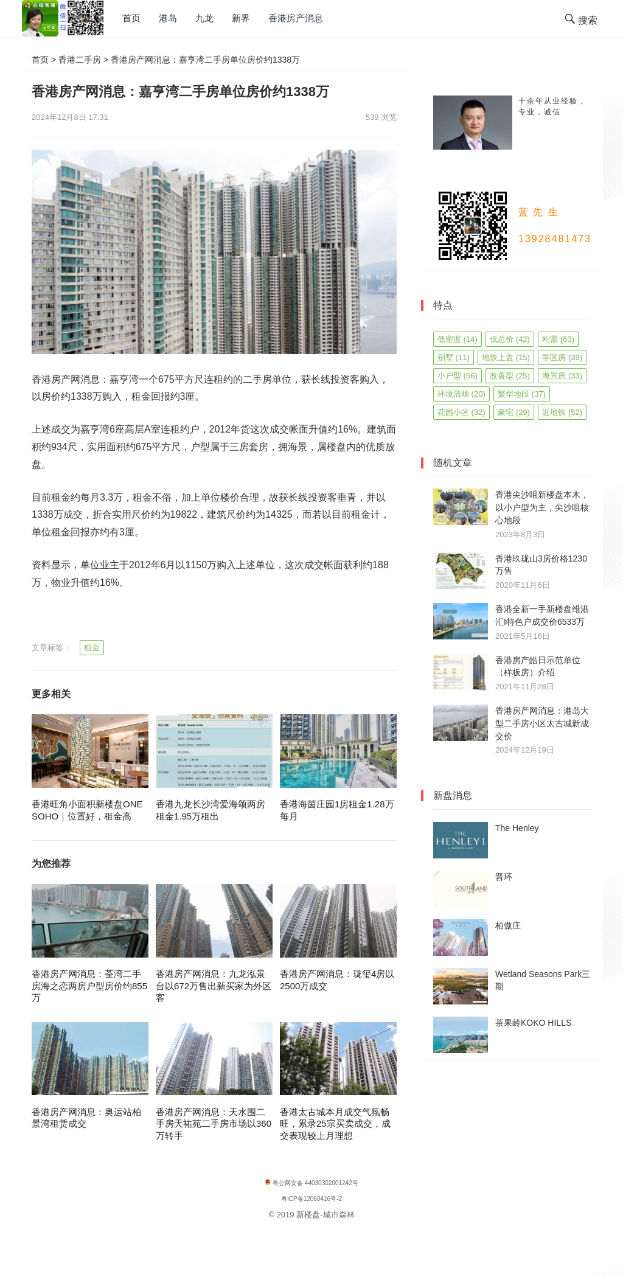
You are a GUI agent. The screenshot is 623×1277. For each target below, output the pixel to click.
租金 (92, 647)
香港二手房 (79, 59)
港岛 (168, 18)
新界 (241, 18)
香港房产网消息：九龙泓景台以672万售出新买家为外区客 (213, 986)
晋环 (503, 877)
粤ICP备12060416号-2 (311, 1198)
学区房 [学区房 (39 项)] (562, 357)
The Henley (517, 828)
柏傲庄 (508, 925)
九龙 (204, 18)
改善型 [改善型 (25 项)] (510, 375)
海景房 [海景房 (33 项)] (562, 375)
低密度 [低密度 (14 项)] (457, 339)
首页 (131, 18)
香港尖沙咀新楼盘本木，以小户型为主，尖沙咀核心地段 (542, 507)
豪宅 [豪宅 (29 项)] (514, 412)
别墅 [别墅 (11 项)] (453, 357)
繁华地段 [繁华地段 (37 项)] (522, 393)
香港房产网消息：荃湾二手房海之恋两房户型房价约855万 (89, 986)
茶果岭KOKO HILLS (533, 1023)
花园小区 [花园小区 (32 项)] (461, 412)
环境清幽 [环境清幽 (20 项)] (461, 393)
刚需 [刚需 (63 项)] (558, 339)
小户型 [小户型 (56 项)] (457, 375)
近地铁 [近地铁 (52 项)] (562, 412)
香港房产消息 (295, 18)
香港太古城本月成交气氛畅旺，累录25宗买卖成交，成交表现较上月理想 (335, 1124)
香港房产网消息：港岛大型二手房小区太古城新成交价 (542, 723)
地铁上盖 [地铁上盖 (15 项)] (506, 357)
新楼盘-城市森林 (325, 1214)
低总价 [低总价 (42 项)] (510, 339)
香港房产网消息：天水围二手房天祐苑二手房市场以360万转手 (213, 1124)
